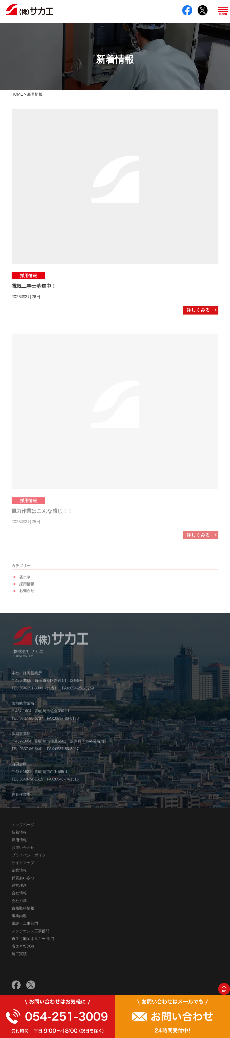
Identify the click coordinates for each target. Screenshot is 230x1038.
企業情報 (19, 873)
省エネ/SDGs (23, 949)
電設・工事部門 (25, 926)
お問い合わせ (23, 850)
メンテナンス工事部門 (30, 933)
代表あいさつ (23, 880)
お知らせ (26, 593)
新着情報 (19, 835)
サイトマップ (23, 865)
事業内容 (19, 918)
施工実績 (19, 956)
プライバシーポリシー (30, 858)
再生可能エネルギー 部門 (33, 941)
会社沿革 (19, 903)
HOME (17, 94)
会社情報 (19, 896)
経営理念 (19, 888)
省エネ (25, 580)
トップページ (23, 827)
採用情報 (26, 586)
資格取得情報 (23, 911)
